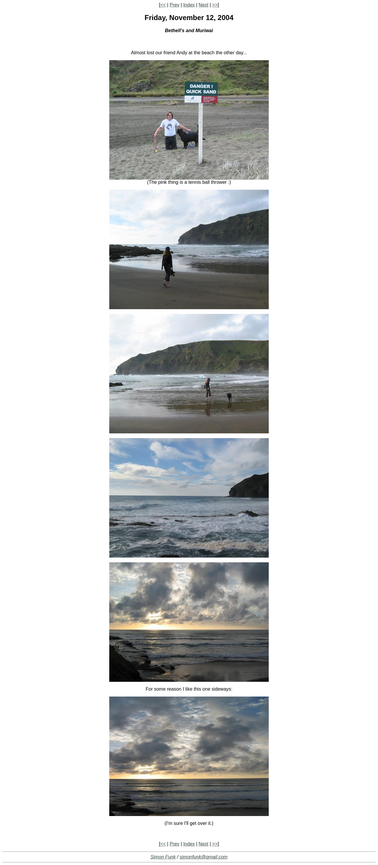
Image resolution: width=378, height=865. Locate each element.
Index (189, 4)
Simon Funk (163, 856)
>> (215, 4)
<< (163, 4)
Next (203, 4)
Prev (174, 4)
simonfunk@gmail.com (203, 856)
